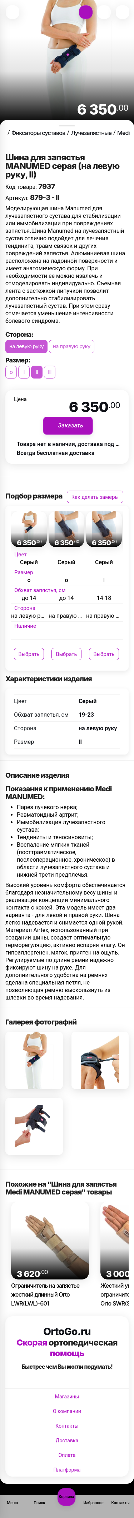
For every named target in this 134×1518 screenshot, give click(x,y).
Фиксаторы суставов (38, 132)
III (49, 372)
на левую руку (26, 346)
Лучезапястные (91, 132)
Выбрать (29, 654)
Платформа (67, 1470)
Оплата (67, 1455)
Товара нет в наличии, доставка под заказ (74, 444)
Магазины (67, 1396)
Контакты (66, 1426)
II (37, 372)
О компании (67, 1411)
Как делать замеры (95, 497)
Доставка (67, 1440)
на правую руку (71, 346)
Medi (123, 132)
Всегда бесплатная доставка (55, 453)
